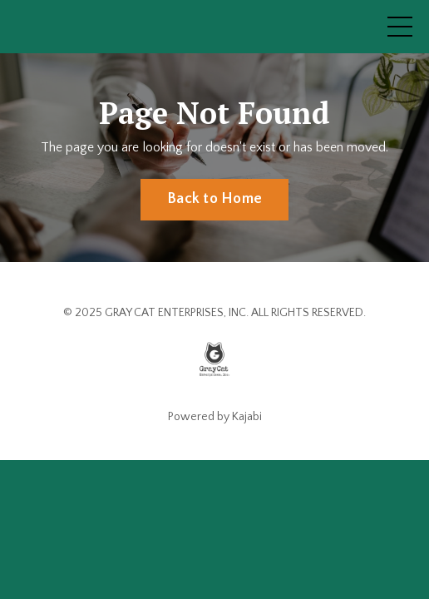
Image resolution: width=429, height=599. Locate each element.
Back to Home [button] (214, 199)
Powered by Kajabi (215, 416)
